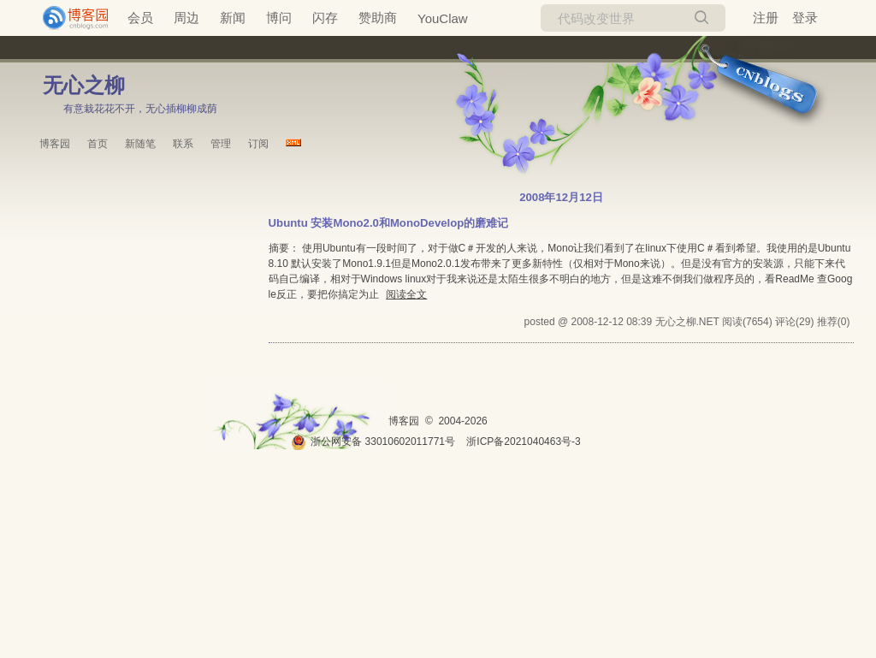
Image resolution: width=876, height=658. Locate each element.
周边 (186, 17)
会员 (140, 17)
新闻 (233, 17)
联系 (183, 144)
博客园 (54, 144)
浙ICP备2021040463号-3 (523, 442)
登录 (805, 17)
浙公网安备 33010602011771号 (373, 442)
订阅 (258, 144)
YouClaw (442, 18)
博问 (279, 17)
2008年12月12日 (561, 197)
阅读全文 (406, 294)
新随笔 (140, 144)
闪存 (325, 17)
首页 (97, 144)
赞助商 (377, 17)
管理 (220, 144)
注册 (765, 17)
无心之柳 (84, 85)
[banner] (68, 18)
